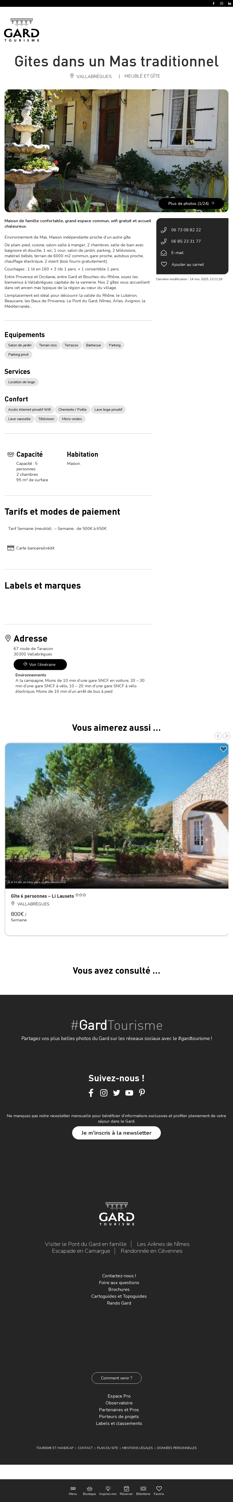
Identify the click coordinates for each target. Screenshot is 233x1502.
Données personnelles (177, 1448)
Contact (85, 1448)
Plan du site (107, 1448)
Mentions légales (137, 1448)
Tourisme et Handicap (54, 1448)
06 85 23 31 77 (186, 241)
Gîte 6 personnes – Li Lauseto (43, 896)
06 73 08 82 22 (186, 230)
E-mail (177, 252)
